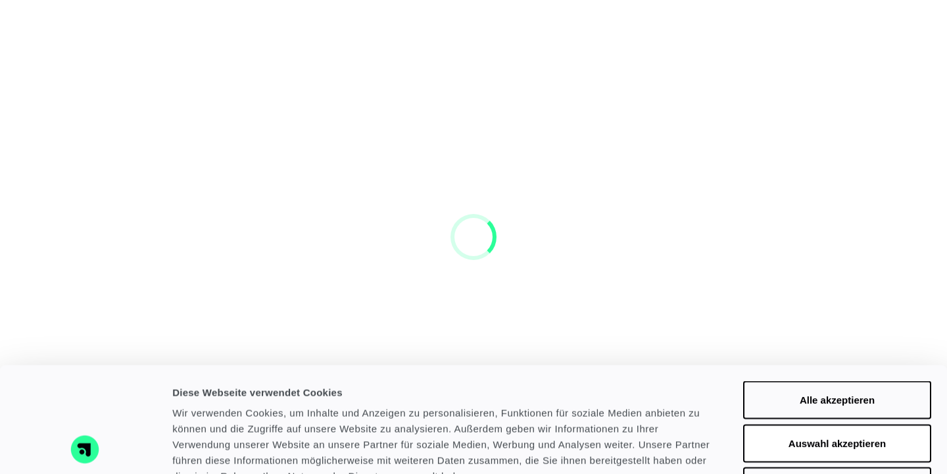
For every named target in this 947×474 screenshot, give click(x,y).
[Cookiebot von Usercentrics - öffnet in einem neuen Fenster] (85, 448)
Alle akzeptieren (837, 301)
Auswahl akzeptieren (837, 344)
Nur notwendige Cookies (837, 387)
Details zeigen (699, 448)
